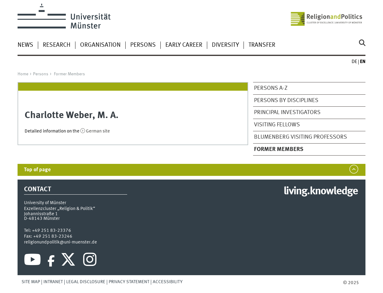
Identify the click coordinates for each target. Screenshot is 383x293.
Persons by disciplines (286, 100)
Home (23, 74)
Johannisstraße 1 (41, 214)
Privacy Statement (129, 281)
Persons (143, 45)
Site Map (31, 281)
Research (57, 45)
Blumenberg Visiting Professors (300, 137)
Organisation (100, 45)
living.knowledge (321, 191)
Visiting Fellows (277, 125)
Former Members (69, 74)
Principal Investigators (287, 112)
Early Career (183, 45)
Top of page (37, 169)
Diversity (225, 45)
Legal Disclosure (85, 281)
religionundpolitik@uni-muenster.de (60, 242)
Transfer (261, 45)
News (25, 45)
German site (98, 131)
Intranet (53, 281)
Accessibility (168, 281)
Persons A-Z (271, 88)
